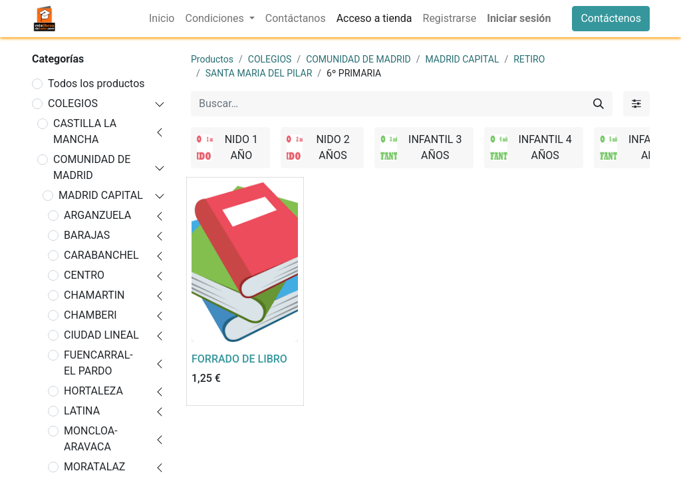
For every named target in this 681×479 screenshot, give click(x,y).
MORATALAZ (94, 466)
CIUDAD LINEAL (101, 335)
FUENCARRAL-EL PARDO (98, 363)
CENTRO (84, 275)
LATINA (82, 410)
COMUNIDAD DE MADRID (91, 167)
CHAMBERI (90, 315)
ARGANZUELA (97, 215)
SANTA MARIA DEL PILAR (259, 73)
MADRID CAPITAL (101, 195)
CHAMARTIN (94, 295)
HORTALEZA (93, 391)
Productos (212, 59)
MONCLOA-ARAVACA (91, 438)
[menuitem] (162, 18)
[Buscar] (599, 103)
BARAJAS (87, 235)
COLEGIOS (73, 103)
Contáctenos (611, 18)
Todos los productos (96, 83)
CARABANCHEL (101, 255)
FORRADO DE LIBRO (239, 359)
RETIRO (529, 59)
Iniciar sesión (519, 18)
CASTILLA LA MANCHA (84, 131)
